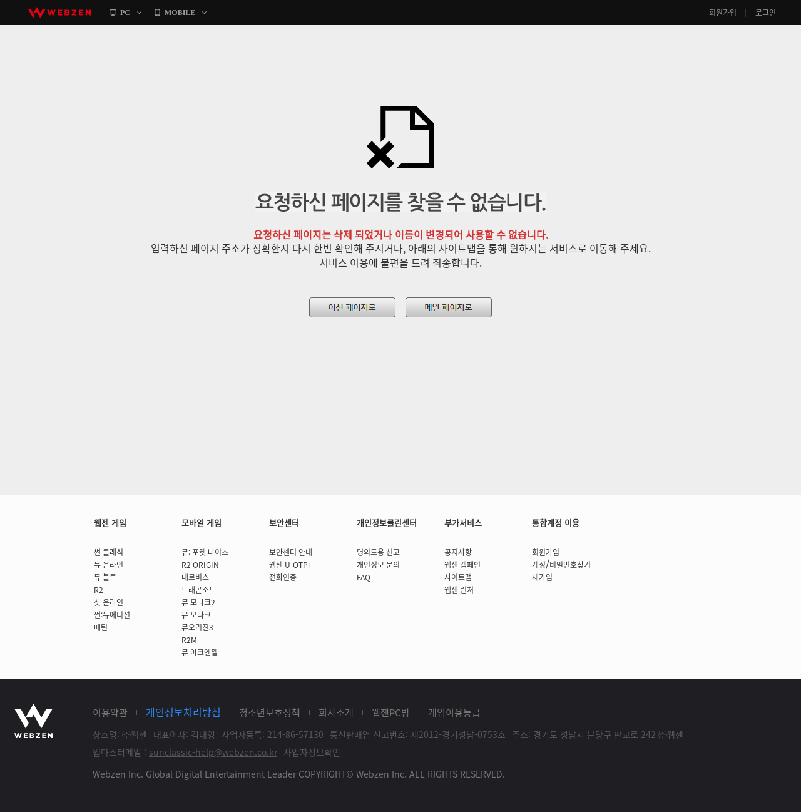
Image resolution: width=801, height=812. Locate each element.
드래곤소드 (198, 589)
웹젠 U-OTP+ (290, 564)
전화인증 (283, 577)
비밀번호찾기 (570, 564)
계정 (539, 564)
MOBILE (180, 12)
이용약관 (110, 712)
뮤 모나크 (196, 614)
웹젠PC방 (391, 712)
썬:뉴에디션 (112, 614)
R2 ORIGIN (200, 564)
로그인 (765, 12)
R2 (98, 589)
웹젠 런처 (459, 589)
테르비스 (195, 577)
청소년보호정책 (269, 712)
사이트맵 (458, 577)
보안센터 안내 (290, 552)
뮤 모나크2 (198, 602)
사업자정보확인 (311, 752)
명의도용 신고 (378, 552)
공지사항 (458, 552)
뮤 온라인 (108, 564)
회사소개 (336, 712)
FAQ (363, 577)
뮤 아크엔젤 (199, 652)
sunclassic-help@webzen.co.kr (213, 752)
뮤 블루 (105, 577)
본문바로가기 (0, 25)
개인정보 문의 (378, 564)
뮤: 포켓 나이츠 (204, 552)
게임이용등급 (454, 712)
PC (125, 12)
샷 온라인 (108, 602)
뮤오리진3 (197, 627)
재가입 (542, 577)
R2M (189, 639)
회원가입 (723, 12)
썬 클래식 (108, 552)
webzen (59, 12)
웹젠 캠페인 (462, 564)
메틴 (101, 627)
